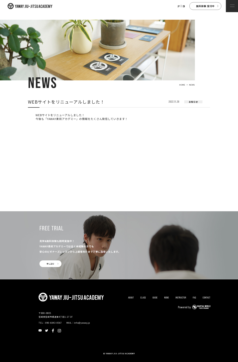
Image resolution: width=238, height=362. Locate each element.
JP (179, 6)
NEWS (166, 297)
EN (184, 6)
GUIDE (155, 297)
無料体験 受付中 (205, 6)
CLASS (143, 297)
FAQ (194, 297)
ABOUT (131, 297)
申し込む (50, 263)
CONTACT (206, 297)
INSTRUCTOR (180, 297)
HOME (182, 84)
